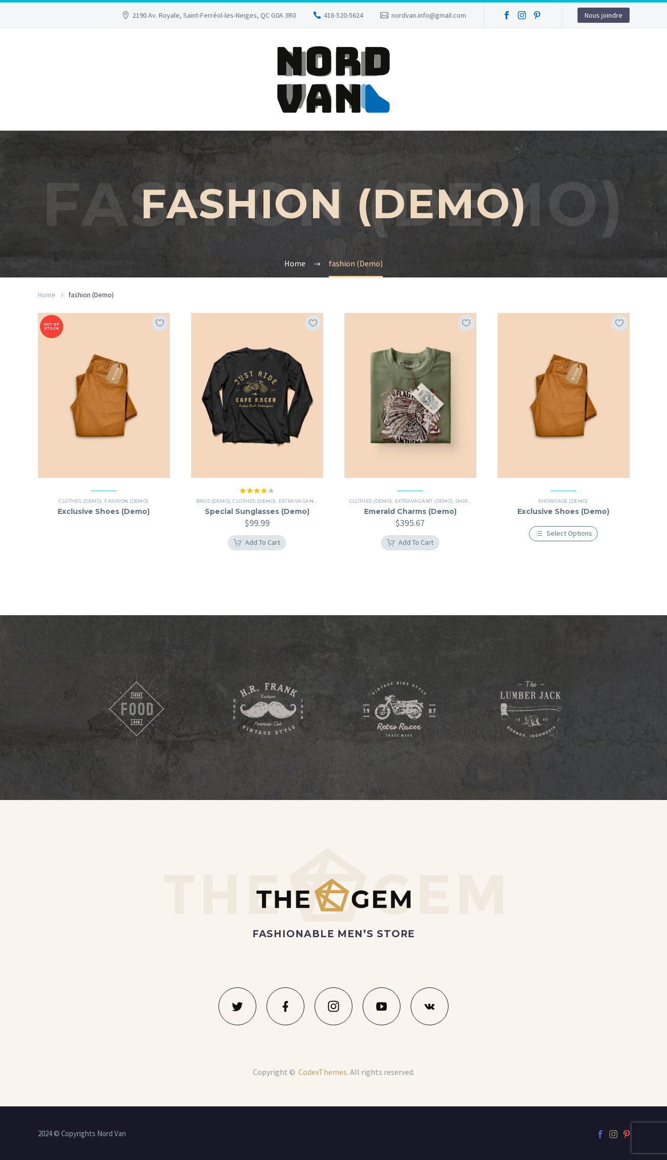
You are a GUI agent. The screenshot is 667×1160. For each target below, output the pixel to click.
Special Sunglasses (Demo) (257, 511)
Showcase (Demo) (563, 501)
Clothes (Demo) (80, 501)
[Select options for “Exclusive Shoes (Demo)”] (563, 533)
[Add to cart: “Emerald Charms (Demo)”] (410, 542)
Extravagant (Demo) (313, 501)
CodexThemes (322, 1072)
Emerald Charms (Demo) (410, 511)
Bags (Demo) (218, 501)
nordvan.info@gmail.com (428, 15)
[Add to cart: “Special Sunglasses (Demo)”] (257, 542)
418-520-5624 (343, 15)
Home (47, 294)
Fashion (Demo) (126, 501)
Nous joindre (603, 15)
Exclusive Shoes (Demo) (104, 511)
